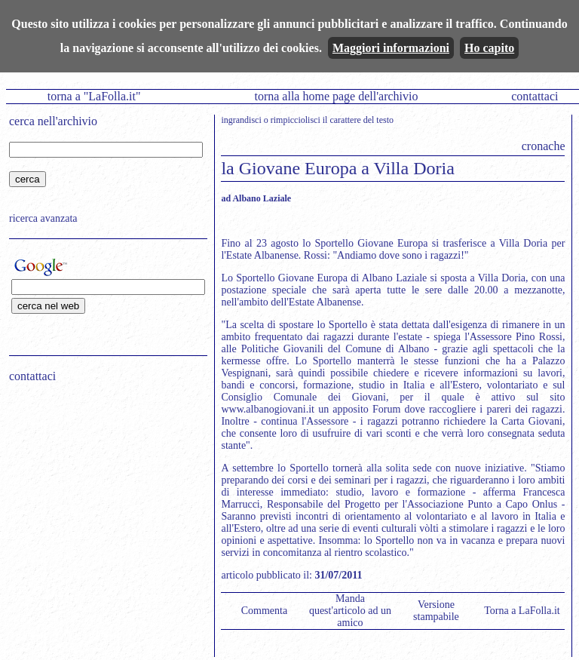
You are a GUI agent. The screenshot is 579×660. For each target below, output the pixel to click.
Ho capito (489, 47)
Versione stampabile (436, 610)
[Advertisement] (103, 491)
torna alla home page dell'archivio (336, 96)
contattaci (534, 96)
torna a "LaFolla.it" (94, 96)
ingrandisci (241, 120)
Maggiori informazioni (390, 47)
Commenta (264, 610)
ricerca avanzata (43, 218)
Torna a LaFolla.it (522, 610)
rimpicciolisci (295, 120)
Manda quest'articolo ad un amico (350, 610)
